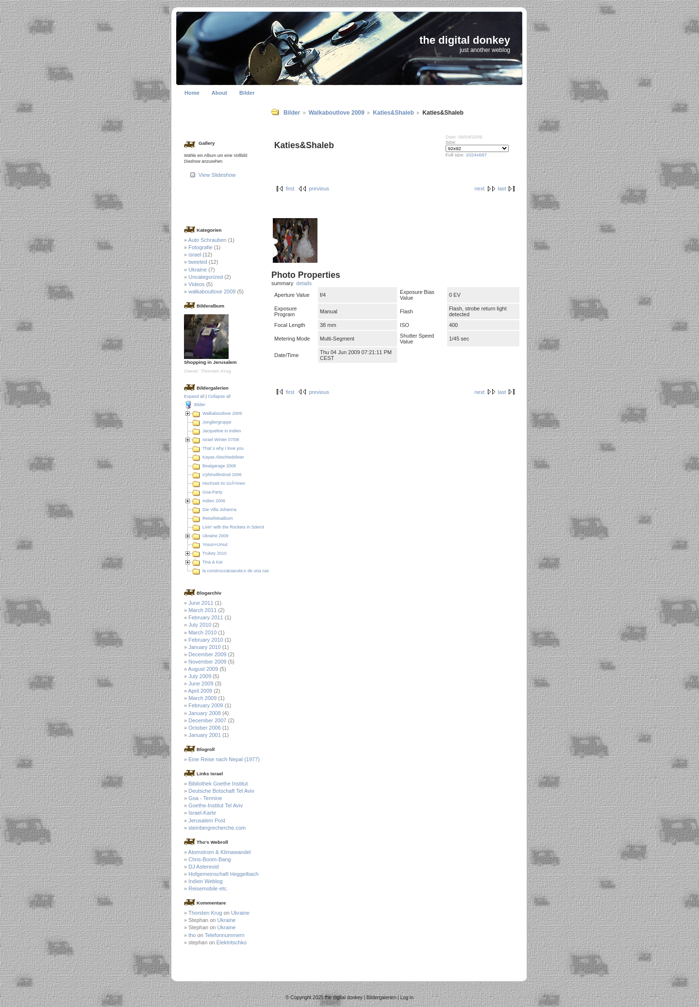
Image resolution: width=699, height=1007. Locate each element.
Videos (196, 284)
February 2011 (205, 617)
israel (194, 254)
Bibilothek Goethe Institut (218, 783)
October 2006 (204, 728)
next (479, 188)
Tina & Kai (212, 562)
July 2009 (199, 676)
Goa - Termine (205, 798)
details (304, 283)
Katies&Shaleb (393, 112)
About (219, 93)
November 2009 (207, 662)
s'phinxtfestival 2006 (222, 474)
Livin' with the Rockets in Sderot (233, 527)
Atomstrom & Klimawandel (219, 852)
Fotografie (200, 247)
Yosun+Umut (214, 544)
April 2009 (200, 691)
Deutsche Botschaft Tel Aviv (221, 791)
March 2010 (202, 632)
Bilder (247, 93)
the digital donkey (464, 40)
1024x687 (476, 154)
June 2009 (200, 683)
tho (192, 935)
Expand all (194, 396)
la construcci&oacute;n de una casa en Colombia (249, 570)
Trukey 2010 (214, 553)
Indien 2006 (213, 500)
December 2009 (207, 654)
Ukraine (197, 270)
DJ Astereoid (203, 867)
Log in (406, 997)
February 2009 (205, 705)
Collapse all (219, 396)
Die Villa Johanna (219, 509)
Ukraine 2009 (215, 535)
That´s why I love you (223, 448)
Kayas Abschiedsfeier (223, 457)
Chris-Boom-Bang (209, 859)
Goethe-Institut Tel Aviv (215, 805)
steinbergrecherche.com (217, 828)
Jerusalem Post (206, 820)
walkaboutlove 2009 (211, 291)
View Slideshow (217, 175)
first (290, 188)
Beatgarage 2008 (219, 465)
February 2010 (205, 640)
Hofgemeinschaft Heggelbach (223, 874)
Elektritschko (231, 942)
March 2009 (202, 698)
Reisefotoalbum (217, 518)
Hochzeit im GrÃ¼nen (223, 483)
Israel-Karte (202, 813)
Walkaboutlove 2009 (337, 112)
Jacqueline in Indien (221, 430)
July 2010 (199, 625)
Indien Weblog (205, 881)
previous (319, 188)
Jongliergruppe (217, 422)
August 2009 (203, 669)
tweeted (197, 262)
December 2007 (207, 720)
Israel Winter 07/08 (220, 439)
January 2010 (204, 647)
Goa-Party (212, 492)
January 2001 (204, 735)
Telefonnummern (225, 935)
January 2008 (204, 713)
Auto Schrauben (207, 240)
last (502, 188)
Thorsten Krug (205, 913)
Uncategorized (205, 277)
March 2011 (202, 610)
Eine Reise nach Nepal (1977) (224, 759)
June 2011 (200, 603)
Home (192, 93)
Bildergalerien (381, 997)
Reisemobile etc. (208, 888)
